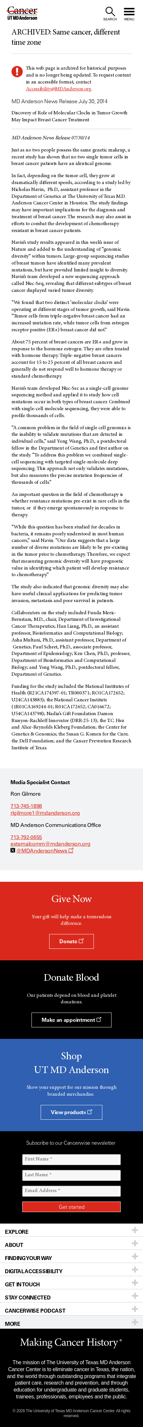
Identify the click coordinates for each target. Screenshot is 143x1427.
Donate (71, 941)
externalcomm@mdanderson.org (50, 844)
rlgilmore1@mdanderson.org (45, 813)
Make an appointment (71, 1020)
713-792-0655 (26, 837)
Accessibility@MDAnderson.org (58, 89)
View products (71, 1112)
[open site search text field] (110, 14)
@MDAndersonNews (44, 851)
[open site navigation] (129, 14)
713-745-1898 (26, 806)
